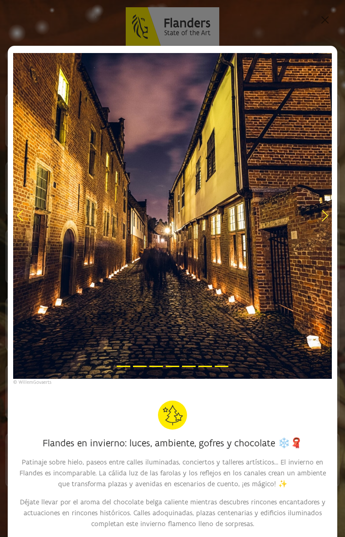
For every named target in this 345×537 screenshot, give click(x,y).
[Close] (325, 20)
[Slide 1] (123, 366)
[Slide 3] (156, 366)
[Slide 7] (221, 366)
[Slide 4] (172, 366)
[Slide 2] (140, 366)
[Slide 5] (189, 366)
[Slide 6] (205, 366)
